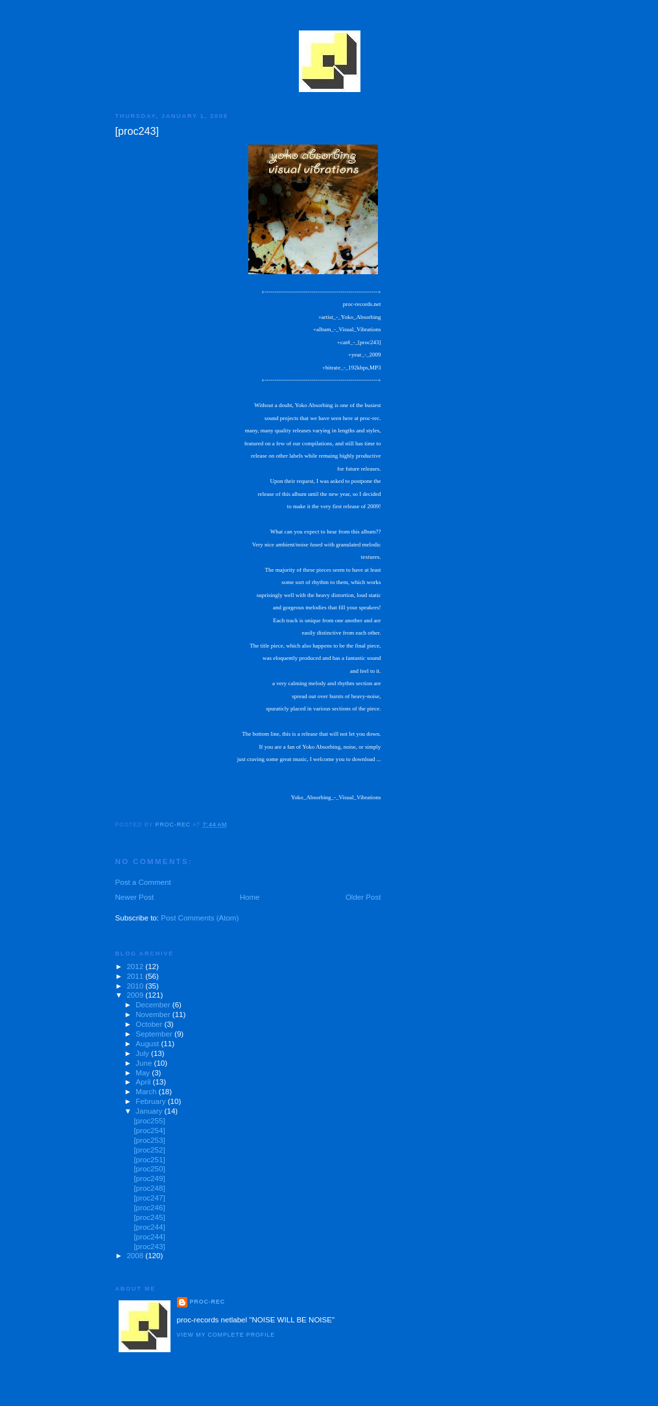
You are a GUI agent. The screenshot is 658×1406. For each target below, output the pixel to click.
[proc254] (149, 1130)
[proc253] (149, 1140)
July (143, 1053)
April (143, 1082)
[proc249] (149, 1178)
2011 (135, 976)
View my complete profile (226, 1334)
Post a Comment (143, 882)
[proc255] (149, 1121)
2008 (135, 1256)
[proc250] (149, 1169)
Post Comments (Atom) (200, 918)
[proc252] (149, 1150)
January (149, 1111)
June (144, 1063)
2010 (135, 986)
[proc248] (149, 1188)
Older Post (363, 897)
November (153, 1014)
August (148, 1044)
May (143, 1073)
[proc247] (149, 1198)
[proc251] (149, 1160)
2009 (135, 995)
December (153, 1005)
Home (250, 897)
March (146, 1092)
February (151, 1101)
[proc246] (149, 1208)
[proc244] (149, 1227)
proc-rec (208, 1301)
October (149, 1024)
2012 (135, 966)
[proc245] (149, 1217)
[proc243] (149, 1246)
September (154, 1034)
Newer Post (134, 897)
